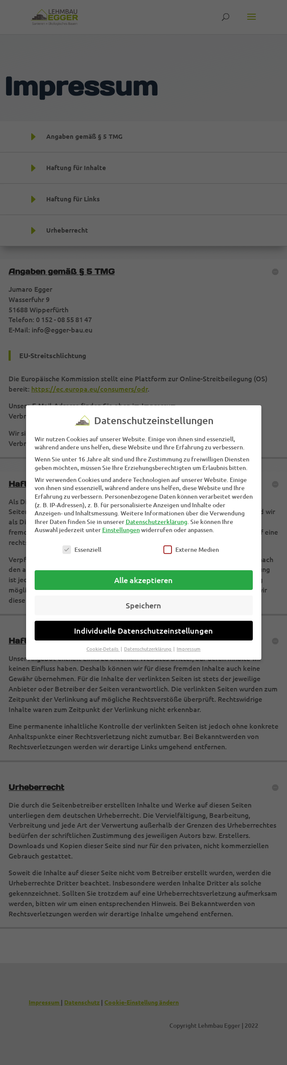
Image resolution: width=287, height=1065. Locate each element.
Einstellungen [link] (121, 522)
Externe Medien (191, 542)
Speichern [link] (143, 598)
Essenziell (81, 542)
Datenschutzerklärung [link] (156, 514)
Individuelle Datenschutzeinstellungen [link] (143, 623)
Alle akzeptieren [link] (143, 572)
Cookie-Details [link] (103, 641)
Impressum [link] (189, 641)
